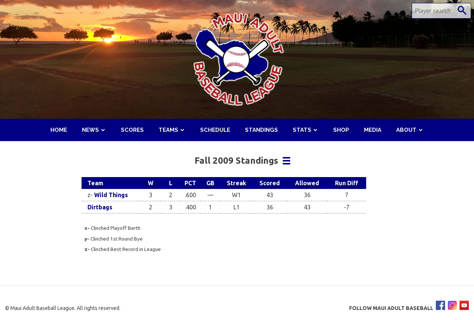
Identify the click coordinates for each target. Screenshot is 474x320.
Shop (341, 130)
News (90, 130)
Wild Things (111, 195)
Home (58, 130)
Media (372, 130)
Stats (302, 130)
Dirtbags (99, 207)
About (406, 130)
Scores (132, 130)
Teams (168, 130)
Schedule (215, 130)
